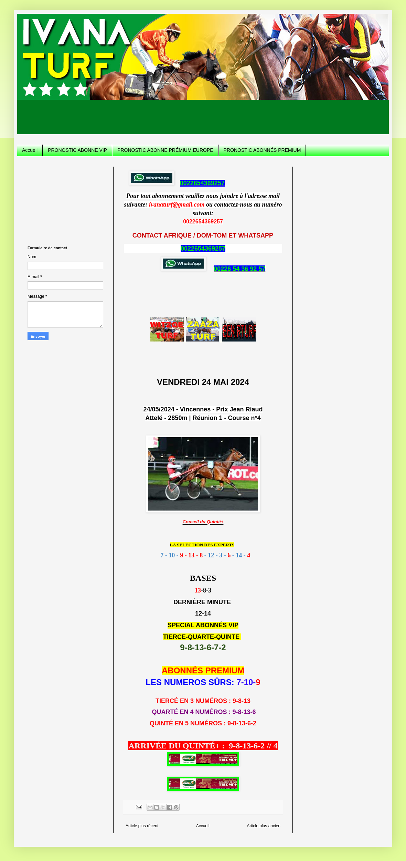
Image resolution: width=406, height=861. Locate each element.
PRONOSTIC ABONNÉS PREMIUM (262, 150)
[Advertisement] (203, 118)
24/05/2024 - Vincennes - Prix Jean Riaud (203, 409)
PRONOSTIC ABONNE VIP (77, 150)
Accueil (30, 150)
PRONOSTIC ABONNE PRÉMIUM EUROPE (165, 150)
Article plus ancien (263, 825)
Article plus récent (142, 825)
